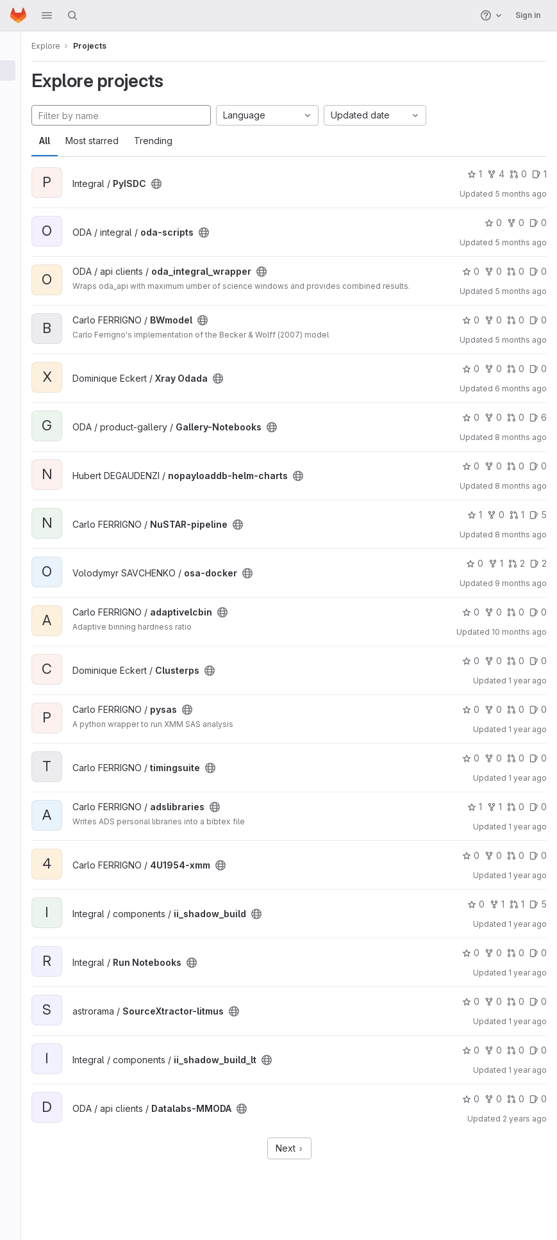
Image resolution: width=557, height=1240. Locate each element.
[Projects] (17, 70)
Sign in (527, 15)
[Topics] (17, 112)
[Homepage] (18, 15)
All (59, 140)
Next (296, 1154)
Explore (60, 46)
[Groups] (17, 91)
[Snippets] (17, 134)
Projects (104, 46)
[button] (47, 15)
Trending (168, 140)
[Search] (72, 15)
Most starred (106, 140)
